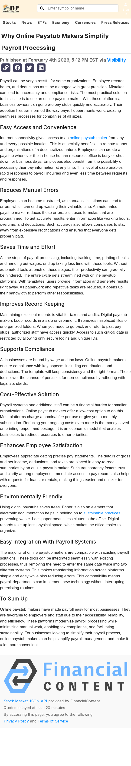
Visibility (116, 60)
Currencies (85, 22)
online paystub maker (89, 138)
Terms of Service (53, 721)
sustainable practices (101, 513)
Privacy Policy (16, 721)
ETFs (42, 22)
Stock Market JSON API (25, 701)
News (26, 22)
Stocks (9, 22)
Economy (60, 22)
